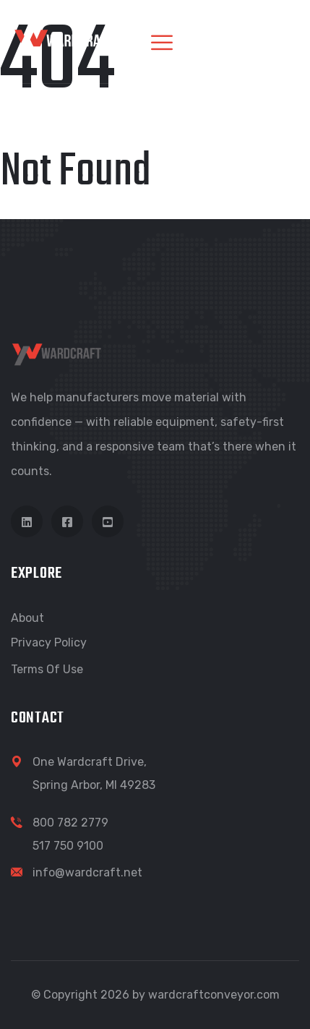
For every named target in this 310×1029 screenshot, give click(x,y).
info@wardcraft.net (87, 872)
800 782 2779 (70, 822)
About (27, 618)
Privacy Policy (49, 642)
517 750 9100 (68, 846)
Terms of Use (47, 669)
